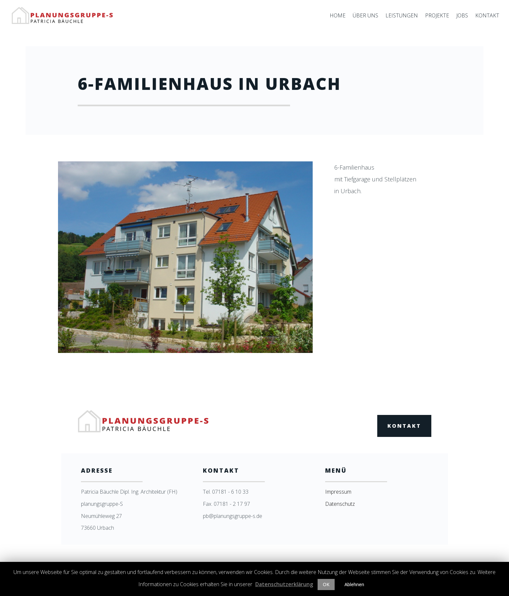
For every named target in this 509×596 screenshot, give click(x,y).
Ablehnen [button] (354, 584)
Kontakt (404, 425)
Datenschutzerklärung (284, 584)
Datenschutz (340, 503)
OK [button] (326, 584)
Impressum (338, 491)
